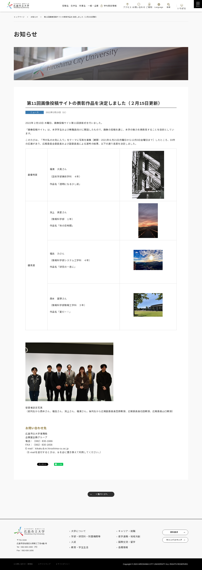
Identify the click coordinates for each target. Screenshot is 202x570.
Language (155, 5)
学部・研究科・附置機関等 (81, 536)
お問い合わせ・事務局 (24, 564)
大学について (74, 531)
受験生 (44, 6)
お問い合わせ (132, 5)
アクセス (120, 5)
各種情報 (119, 547)
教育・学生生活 (75, 547)
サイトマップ (45, 564)
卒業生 (66, 6)
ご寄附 (144, 5)
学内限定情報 (98, 5)
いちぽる (181, 5)
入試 (69, 542)
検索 (165, 5)
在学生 (55, 6)
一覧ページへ (98, 495)
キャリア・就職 (122, 531)
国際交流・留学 (122, 542)
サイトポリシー (64, 564)
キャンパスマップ (172, 542)
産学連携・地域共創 (125, 536)
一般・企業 (79, 6)
